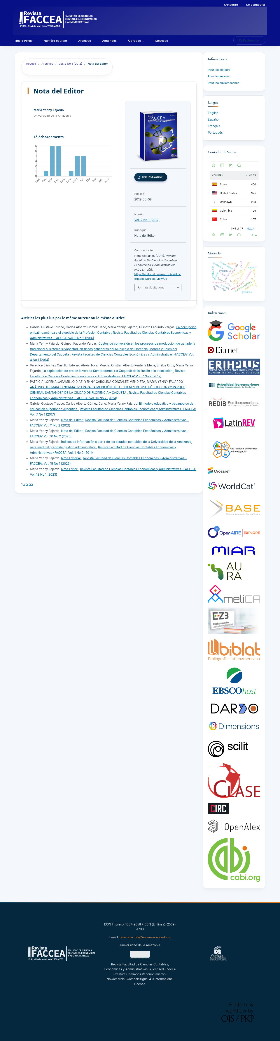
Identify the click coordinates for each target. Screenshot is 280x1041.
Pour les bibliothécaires (223, 83)
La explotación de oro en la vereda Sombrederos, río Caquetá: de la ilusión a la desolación (107, 371)
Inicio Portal (24, 40)
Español (213, 119)
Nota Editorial (71, 458)
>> (31, 484)
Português (215, 132)
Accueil (31, 63)
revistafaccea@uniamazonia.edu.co (145, 937)
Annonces (109, 40)
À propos (135, 40)
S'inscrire (231, 4)
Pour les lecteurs (219, 69)
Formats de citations (150, 287)
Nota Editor (69, 469)
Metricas (161, 40)
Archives (84, 40)
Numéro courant (55, 40)
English (213, 113)
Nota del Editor (72, 420)
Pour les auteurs (219, 76)
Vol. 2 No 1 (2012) (70, 63)
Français (214, 126)
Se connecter (255, 4)
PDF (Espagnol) (152, 177)
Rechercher (249, 40)
